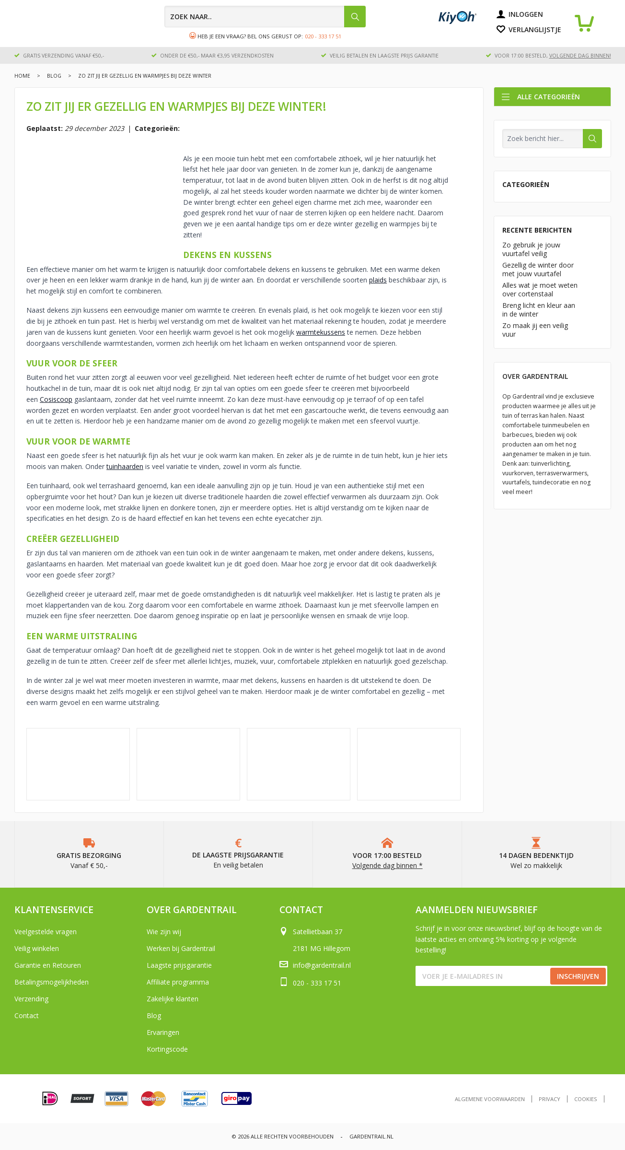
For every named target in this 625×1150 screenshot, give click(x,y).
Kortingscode (167, 1049)
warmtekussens (320, 332)
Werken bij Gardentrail (181, 948)
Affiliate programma (178, 981)
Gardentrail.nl (371, 1136)
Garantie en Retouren (47, 965)
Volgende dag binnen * (387, 865)
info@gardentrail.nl (322, 965)
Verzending (31, 998)
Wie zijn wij (164, 931)
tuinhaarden (124, 466)
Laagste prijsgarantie (179, 965)
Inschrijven (578, 976)
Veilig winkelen (36, 948)
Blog (54, 75)
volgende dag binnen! (580, 55)
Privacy (549, 1099)
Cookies (585, 1099)
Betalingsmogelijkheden (51, 981)
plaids (378, 279)
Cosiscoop (56, 399)
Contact (26, 1015)
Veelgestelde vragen (45, 931)
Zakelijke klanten (172, 998)
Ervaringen (163, 1032)
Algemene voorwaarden (490, 1099)
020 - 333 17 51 (323, 36)
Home (22, 75)
